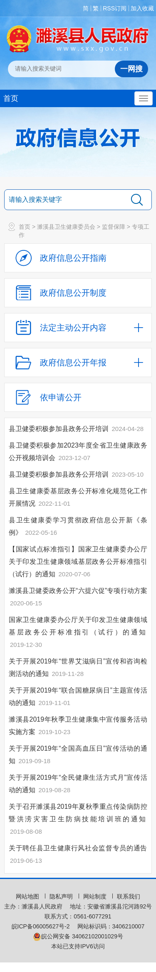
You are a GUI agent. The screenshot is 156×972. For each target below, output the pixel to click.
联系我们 (128, 896)
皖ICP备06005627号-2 (41, 926)
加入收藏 (142, 8)
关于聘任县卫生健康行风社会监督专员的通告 (78, 848)
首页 (10, 98)
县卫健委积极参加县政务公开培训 (59, 428)
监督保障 (113, 226)
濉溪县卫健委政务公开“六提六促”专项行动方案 (78, 590)
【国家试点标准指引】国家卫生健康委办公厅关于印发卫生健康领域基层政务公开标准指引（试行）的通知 (78, 562)
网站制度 (95, 896)
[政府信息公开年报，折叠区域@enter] (78, 362)
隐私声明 (62, 896)
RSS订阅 (114, 8)
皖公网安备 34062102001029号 (78, 936)
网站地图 (28, 896)
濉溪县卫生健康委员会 (66, 226)
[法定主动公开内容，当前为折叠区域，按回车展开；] (78, 327)
